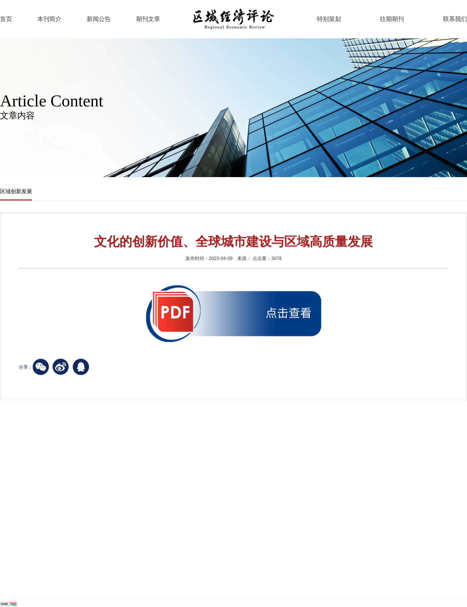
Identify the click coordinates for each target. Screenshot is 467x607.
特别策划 (329, 19)
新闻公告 (99, 19)
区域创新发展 (16, 191)
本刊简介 (49, 19)
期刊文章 (148, 19)
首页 (6, 19)
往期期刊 (392, 19)
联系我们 (455, 19)
